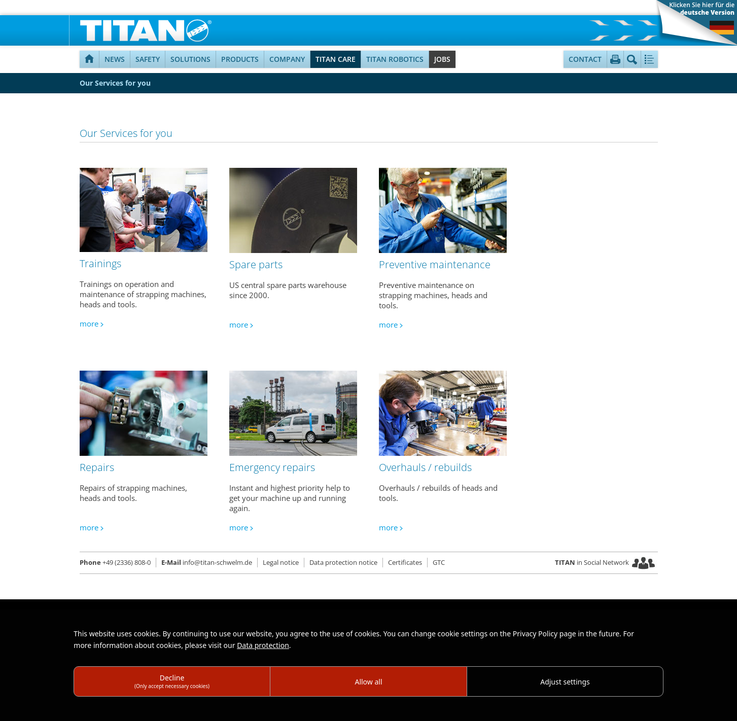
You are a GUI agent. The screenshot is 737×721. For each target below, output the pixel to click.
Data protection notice (343, 562)
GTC (439, 562)
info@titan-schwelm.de (206, 562)
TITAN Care (335, 59)
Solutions (190, 59)
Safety (147, 59)
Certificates (405, 562)
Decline (171, 681)
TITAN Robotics (395, 59)
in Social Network (592, 562)
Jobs (442, 59)
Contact (585, 59)
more (89, 323)
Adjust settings (565, 682)
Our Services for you (115, 83)
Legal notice (281, 562)
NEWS (114, 59)
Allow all (368, 682)
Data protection (263, 645)
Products (240, 59)
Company (287, 59)
